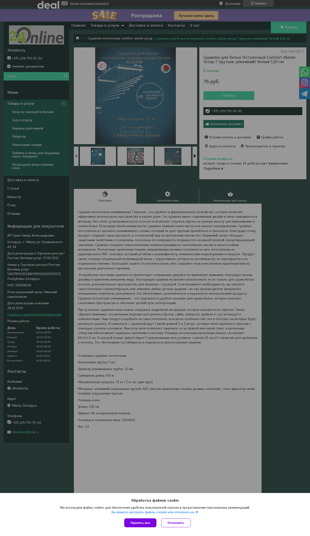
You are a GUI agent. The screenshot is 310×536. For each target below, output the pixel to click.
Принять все (140, 523)
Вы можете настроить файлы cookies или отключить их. (153, 512)
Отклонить (176, 523)
